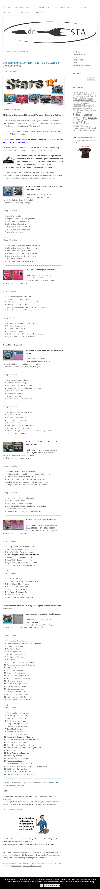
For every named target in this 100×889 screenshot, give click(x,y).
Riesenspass (27, 866)
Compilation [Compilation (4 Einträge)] (89, 93)
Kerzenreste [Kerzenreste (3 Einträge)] (77, 98)
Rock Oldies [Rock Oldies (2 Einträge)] (93, 110)
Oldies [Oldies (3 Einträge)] (75, 107)
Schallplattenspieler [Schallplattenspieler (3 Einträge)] (80, 118)
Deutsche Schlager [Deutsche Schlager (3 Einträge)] (86, 95)
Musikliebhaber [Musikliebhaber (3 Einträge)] (84, 103)
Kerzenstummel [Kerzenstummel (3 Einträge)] (88, 98)
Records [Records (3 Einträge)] (87, 111)
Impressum (40, 13)
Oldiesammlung (16, 866)
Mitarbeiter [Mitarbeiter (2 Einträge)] (92, 101)
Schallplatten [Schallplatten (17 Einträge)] (82, 114)
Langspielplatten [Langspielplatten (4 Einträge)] (80, 99)
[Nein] (97, 883)
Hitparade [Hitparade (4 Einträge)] (92, 96)
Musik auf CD (82, 8)
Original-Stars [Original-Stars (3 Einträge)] (92, 107)
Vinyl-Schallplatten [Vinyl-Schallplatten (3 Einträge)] (80, 128)
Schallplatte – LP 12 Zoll (23, 8)
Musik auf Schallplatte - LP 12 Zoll (43, 863)
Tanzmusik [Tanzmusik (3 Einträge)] (80, 119)
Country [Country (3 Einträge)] (76, 95)
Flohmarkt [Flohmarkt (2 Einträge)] (85, 96)
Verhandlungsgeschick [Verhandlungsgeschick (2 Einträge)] (79, 125)
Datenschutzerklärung (23, 13)
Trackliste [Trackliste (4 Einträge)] (77, 123)
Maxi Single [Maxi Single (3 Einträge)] (84, 102)
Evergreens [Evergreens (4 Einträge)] (77, 96)
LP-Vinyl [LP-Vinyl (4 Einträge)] (90, 99)
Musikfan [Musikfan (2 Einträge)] (75, 103)
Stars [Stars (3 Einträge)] (74, 119)
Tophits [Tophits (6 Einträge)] (85, 121)
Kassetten (6, 13)
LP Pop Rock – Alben (44, 8)
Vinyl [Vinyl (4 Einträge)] (90, 126)
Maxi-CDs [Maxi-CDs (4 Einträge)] (76, 101)
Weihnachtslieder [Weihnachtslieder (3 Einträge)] (89, 130)
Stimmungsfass (36, 866)
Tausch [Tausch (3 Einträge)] (87, 119)
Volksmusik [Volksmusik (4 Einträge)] (91, 128)
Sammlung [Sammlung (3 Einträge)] (77, 112)
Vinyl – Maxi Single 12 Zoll (64, 8)
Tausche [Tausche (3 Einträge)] (93, 119)
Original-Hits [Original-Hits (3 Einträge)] (82, 107)
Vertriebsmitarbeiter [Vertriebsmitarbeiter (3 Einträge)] (80, 127)
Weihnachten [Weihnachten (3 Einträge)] (78, 130)
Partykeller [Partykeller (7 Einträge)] (86, 108)
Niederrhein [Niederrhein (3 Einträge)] (89, 105)
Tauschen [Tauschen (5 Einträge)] (77, 121)
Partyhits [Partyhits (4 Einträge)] (76, 109)
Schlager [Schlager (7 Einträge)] (92, 117)
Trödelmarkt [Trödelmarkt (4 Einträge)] (86, 123)
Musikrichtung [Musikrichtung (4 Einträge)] (79, 105)
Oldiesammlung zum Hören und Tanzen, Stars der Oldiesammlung (31, 64)
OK (41, 885)
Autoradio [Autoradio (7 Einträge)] (78, 92)
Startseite (6, 8)
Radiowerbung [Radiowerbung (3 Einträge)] (78, 111)
